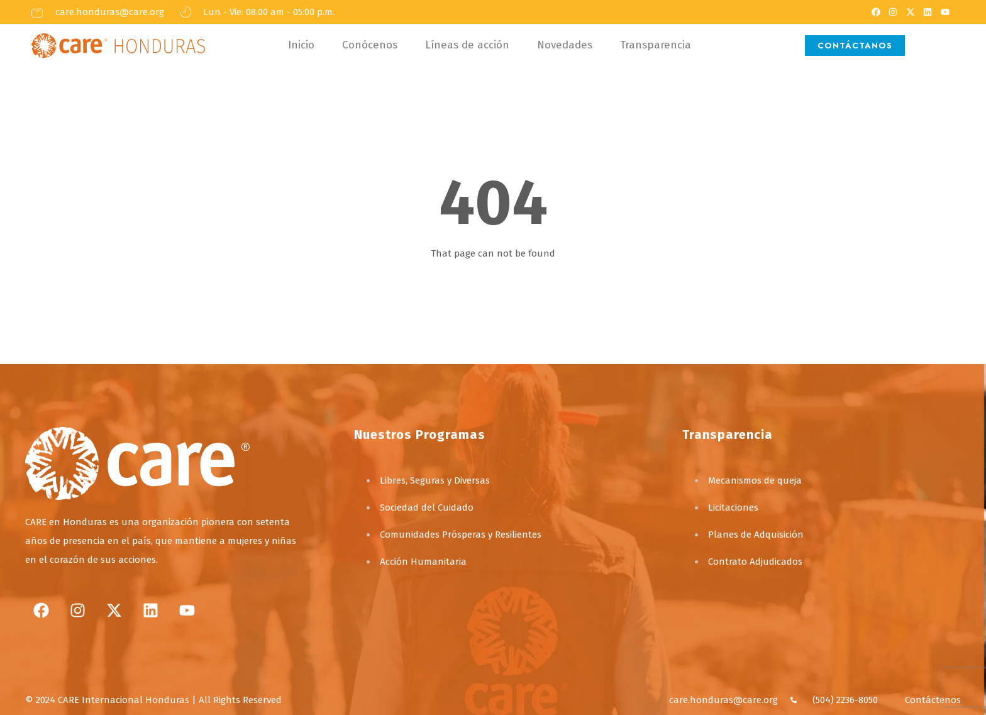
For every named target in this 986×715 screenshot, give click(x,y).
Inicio (301, 45)
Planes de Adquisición (756, 534)
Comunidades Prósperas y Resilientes (460, 534)
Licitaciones (733, 507)
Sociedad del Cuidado (427, 507)
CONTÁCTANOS (854, 46)
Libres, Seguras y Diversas (435, 480)
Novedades (564, 45)
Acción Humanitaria (423, 561)
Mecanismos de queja (755, 480)
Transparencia (655, 45)
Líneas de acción (467, 45)
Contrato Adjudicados (755, 561)
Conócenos (369, 45)
